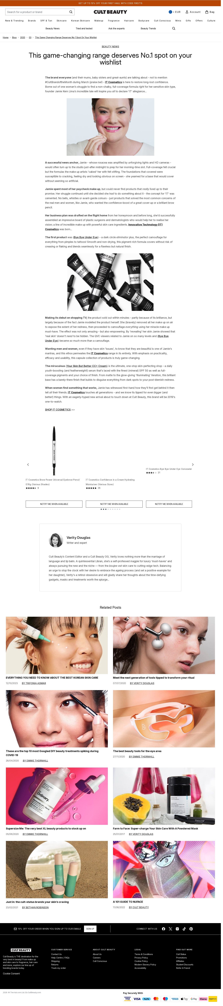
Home (5, 37)
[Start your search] (39, 12)
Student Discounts (184, 964)
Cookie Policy (141, 961)
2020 (22, 37)
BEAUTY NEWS (110, 46)
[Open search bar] (174, 28)
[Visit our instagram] (177, 928)
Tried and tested (84, 28)
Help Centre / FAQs (60, 957)
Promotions (181, 957)
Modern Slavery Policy (145, 964)
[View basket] (209, 12)
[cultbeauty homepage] (110, 12)
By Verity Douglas (142, 683)
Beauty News (53, 28)
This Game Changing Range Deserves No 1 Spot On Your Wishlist (66, 37)
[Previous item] (28, 464)
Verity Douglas (78, 538)
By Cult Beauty (139, 907)
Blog (14, 37)
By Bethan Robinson (35, 907)
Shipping (55, 961)
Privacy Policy (141, 957)
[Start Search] (71, 12)
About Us (97, 954)
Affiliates (180, 961)
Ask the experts (116, 28)
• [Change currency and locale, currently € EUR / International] (175, 12)
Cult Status (181, 954)
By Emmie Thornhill (35, 760)
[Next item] (193, 464)
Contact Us (56, 954)
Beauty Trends (148, 28)
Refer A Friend (183, 968)
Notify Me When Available (54, 504)
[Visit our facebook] (163, 928)
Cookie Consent (11, 973)
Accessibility (140, 968)
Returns (54, 964)
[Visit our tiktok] (184, 928)
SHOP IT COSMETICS (58, 409)
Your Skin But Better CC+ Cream (87, 365)
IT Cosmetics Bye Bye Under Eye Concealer (169, 480)
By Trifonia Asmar (34, 683)
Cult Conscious (100, 961)
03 (30, 37)
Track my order (58, 968)
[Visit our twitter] (170, 928)
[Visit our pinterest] (191, 928)
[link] (193, 12)
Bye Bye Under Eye (85, 237)
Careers (97, 957)
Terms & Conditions (144, 954)
